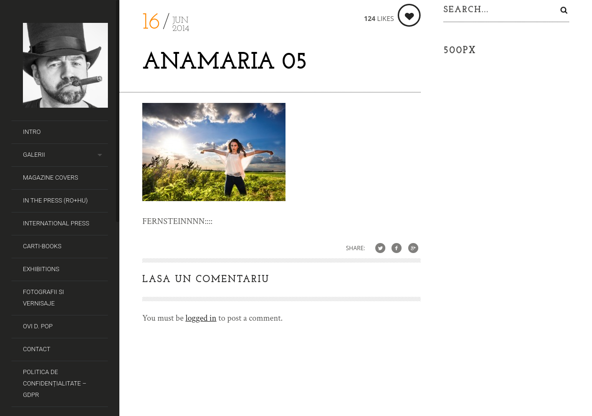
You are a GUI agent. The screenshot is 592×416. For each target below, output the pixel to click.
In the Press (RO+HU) (55, 200)
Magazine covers (50, 177)
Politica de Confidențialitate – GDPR (54, 383)
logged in (200, 318)
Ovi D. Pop (38, 326)
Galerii (34, 154)
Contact (37, 349)
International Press (56, 223)
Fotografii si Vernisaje (43, 297)
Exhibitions (41, 269)
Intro (32, 131)
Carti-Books (42, 246)
